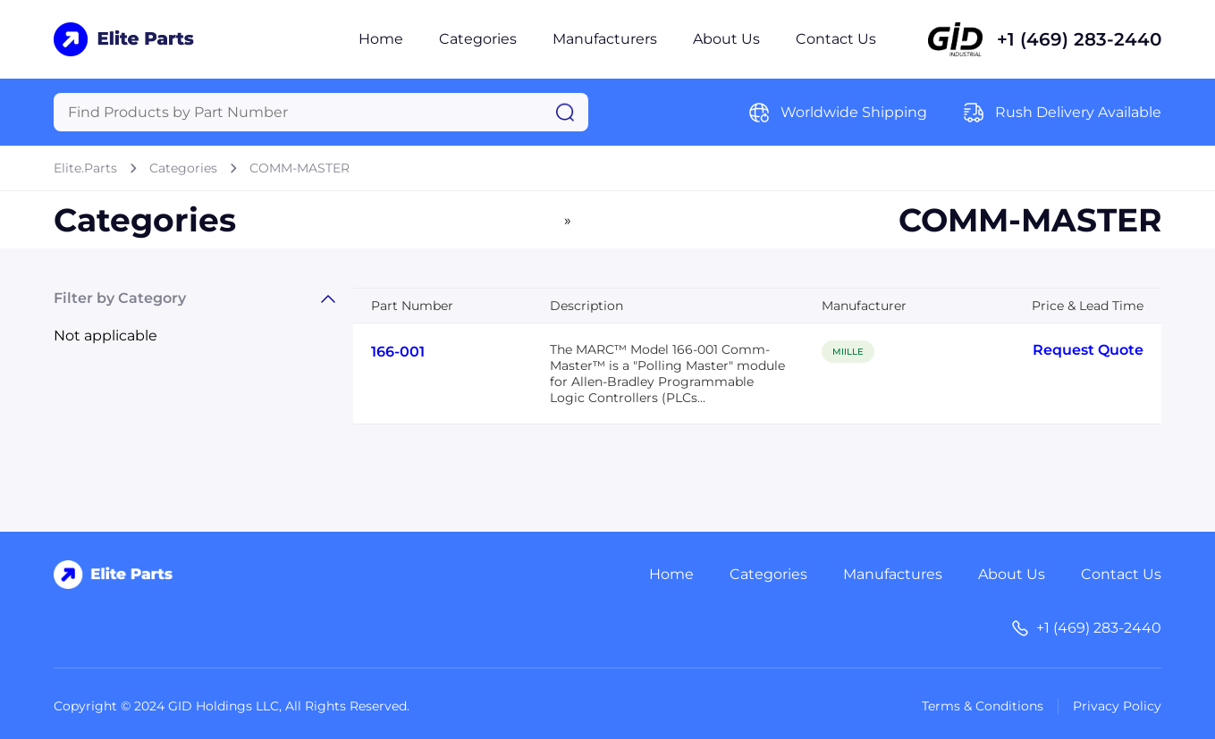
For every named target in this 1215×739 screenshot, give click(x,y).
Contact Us (836, 38)
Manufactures (892, 574)
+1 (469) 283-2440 (1079, 39)
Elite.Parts (85, 168)
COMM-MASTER (299, 168)
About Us (726, 38)
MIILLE (848, 351)
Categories (478, 38)
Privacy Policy (1117, 706)
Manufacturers (605, 38)
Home (381, 38)
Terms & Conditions (982, 706)
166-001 (398, 351)
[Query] (321, 112)
